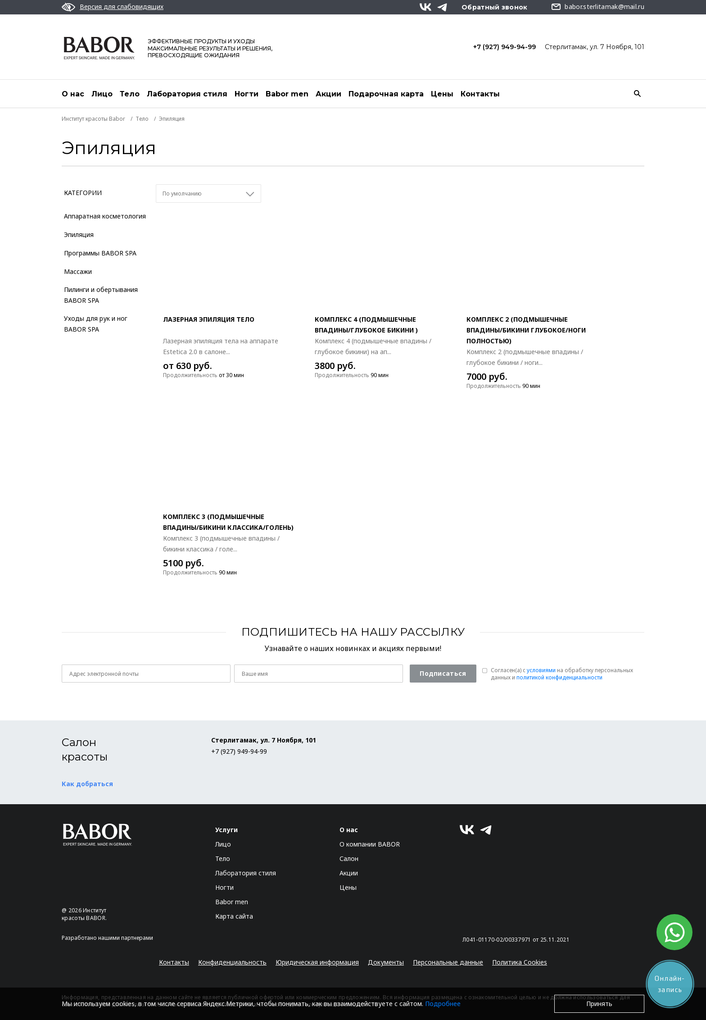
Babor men (287, 94)
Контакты (480, 94)
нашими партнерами (125, 938)
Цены (442, 94)
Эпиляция (79, 234)
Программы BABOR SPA (100, 253)
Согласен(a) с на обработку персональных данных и (562, 674)
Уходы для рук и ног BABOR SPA (95, 323)
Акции (328, 94)
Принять (599, 1003)
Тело (130, 94)
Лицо (102, 94)
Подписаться (443, 673)
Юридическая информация (317, 962)
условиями (541, 670)
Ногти (246, 94)
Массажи (78, 271)
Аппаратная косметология (105, 216)
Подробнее (443, 1003)
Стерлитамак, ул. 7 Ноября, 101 (594, 47)
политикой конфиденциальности (559, 677)
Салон (348, 858)
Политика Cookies (519, 962)
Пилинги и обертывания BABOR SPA (101, 295)
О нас (73, 94)
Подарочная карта (386, 94)
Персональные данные (448, 962)
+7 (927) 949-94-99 (504, 47)
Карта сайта (234, 916)
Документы (386, 962)
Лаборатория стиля (187, 94)
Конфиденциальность (232, 962)
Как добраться (87, 783)
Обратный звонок (495, 7)
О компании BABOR (369, 844)
